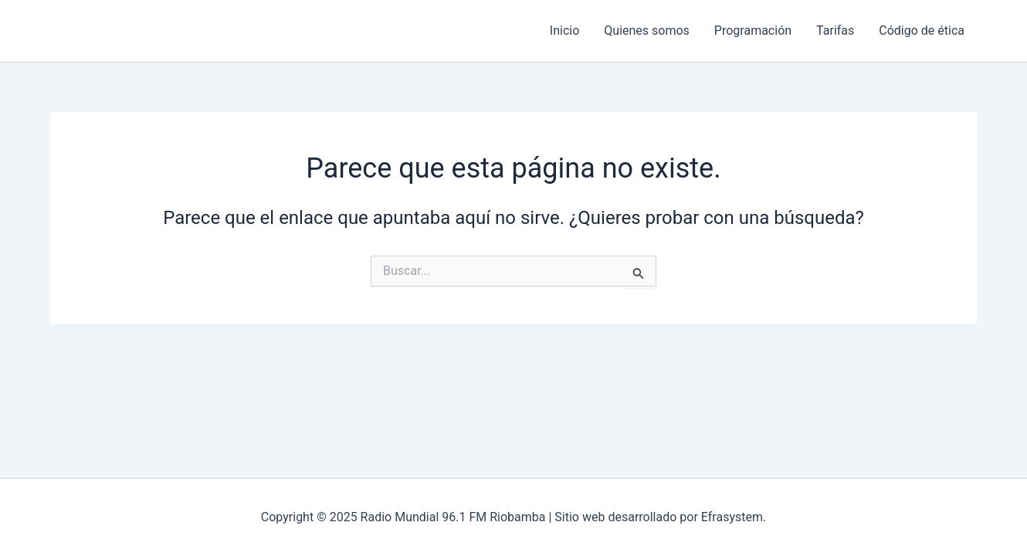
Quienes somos (647, 30)
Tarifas (835, 30)
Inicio (564, 30)
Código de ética (921, 30)
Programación (752, 30)
